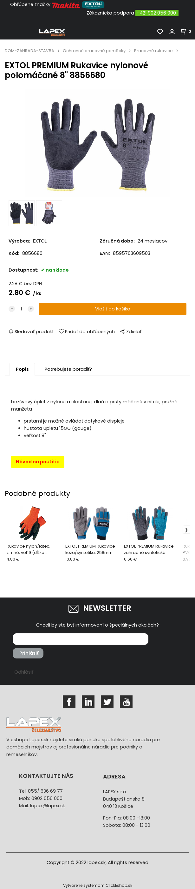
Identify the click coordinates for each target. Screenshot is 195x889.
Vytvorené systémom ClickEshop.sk (97, 885)
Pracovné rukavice (153, 51)
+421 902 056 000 (156, 13)
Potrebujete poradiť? (68, 369)
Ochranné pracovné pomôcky (94, 51)
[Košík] (187, 31)
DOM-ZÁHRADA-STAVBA (29, 51)
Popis (22, 369)
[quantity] (21, 309)
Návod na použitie (38, 462)
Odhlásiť (23, 672)
